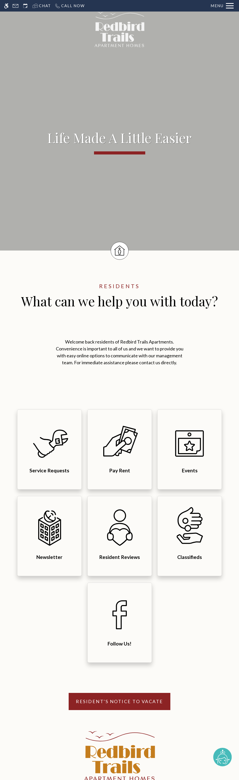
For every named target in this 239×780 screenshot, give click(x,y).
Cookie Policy (152, 775)
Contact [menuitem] (146, 681)
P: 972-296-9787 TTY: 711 (164, 602)
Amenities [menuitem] (93, 672)
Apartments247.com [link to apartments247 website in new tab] (81, 741)
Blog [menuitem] (146, 690)
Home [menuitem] (93, 645)
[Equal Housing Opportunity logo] (119, 734)
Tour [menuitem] (146, 654)
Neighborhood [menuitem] (93, 690)
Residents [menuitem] (146, 663)
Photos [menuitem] (93, 654)
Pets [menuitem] (92, 681)
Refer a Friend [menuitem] (146, 672)
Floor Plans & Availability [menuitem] (92, 663)
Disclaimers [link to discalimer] (52, 755)
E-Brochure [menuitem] (146, 645)
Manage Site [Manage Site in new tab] (79, 755)
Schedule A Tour (119, 707)
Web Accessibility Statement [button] (102, 775)
